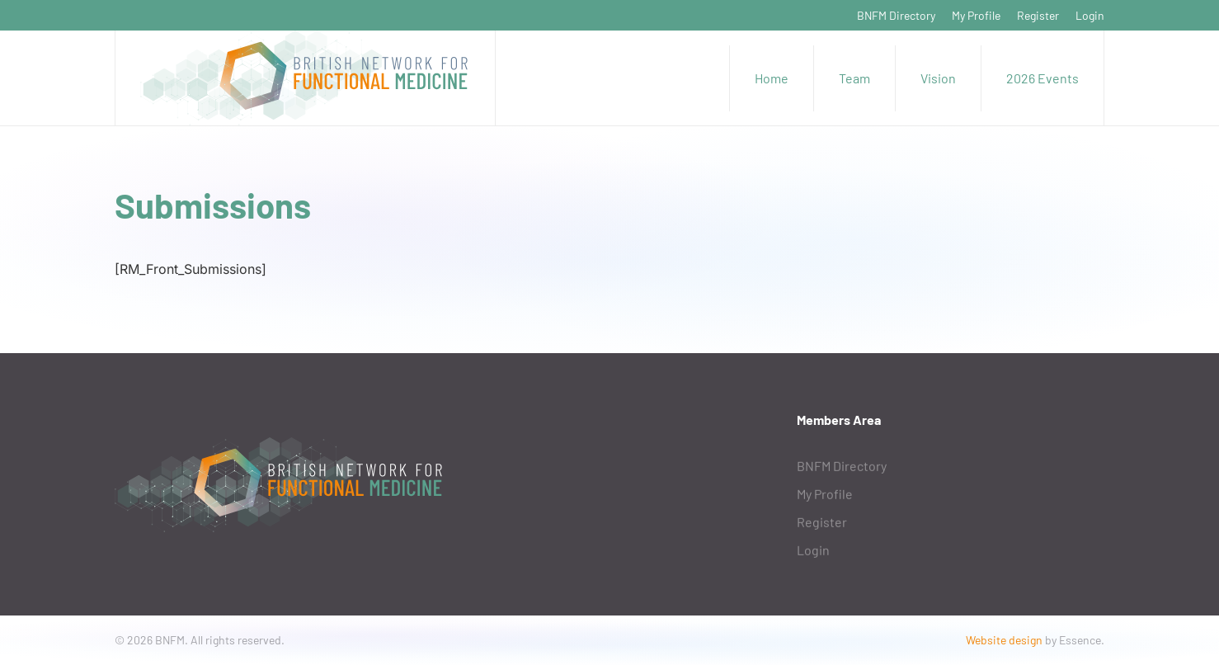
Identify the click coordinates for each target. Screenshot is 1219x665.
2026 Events (1042, 78)
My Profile (976, 15)
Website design (1004, 640)
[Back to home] (305, 78)
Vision (938, 78)
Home (771, 78)
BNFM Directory (896, 15)
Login (1089, 15)
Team (854, 78)
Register (1038, 15)
